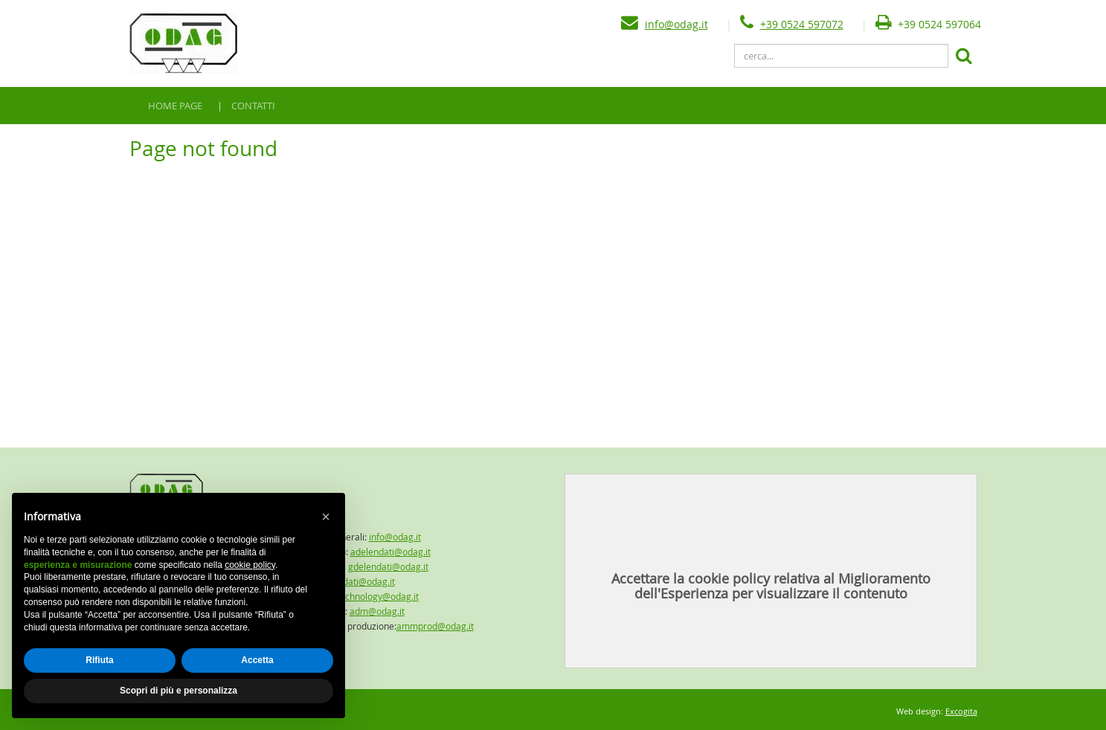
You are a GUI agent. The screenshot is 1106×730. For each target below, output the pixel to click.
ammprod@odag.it (435, 626)
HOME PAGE (175, 105)
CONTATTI (253, 105)
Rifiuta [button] (99, 660)
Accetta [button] (257, 660)
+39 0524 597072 (801, 24)
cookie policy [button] (250, 565)
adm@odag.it (377, 611)
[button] (326, 517)
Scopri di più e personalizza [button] (178, 690)
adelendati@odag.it (390, 552)
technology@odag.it (378, 596)
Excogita (961, 711)
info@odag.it (676, 24)
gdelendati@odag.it (388, 566)
